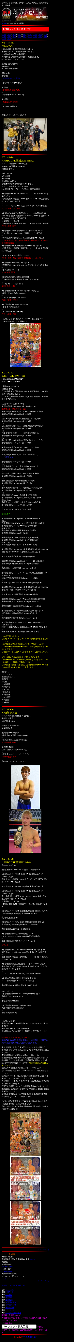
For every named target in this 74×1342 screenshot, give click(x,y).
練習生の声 (10, 1308)
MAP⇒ (32, 1259)
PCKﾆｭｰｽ (9, 1292)
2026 (4, 34)
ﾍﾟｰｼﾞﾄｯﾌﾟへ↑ (43, 1250)
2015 (14, 36)
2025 (9, 34)
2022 (24, 34)
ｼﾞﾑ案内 (9, 1295)
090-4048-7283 (7, 1267)
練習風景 (9, 1297)
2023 (19, 34)
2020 (35, 34)
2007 (9, 38)
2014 (19, 36)
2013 (24, 36)
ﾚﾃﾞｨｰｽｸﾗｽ (10, 1310)
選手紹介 (9, 1300)
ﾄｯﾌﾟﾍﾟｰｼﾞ (10, 1290)
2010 (40, 36)
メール (4, 1279)
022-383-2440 (7, 1271)
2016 (9, 36)
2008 (4, 38)
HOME (4, 23)
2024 (14, 34)
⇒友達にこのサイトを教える (13, 1285)
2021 (30, 34)
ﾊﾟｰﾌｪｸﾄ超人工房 (30, 1337)
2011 (35, 36)
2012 (30, 36)
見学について (11, 1305)
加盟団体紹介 (11, 1302)
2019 (40, 34)
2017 (4, 36)
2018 (45, 34)
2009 (45, 36)
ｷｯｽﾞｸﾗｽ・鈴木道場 (13, 1313)
